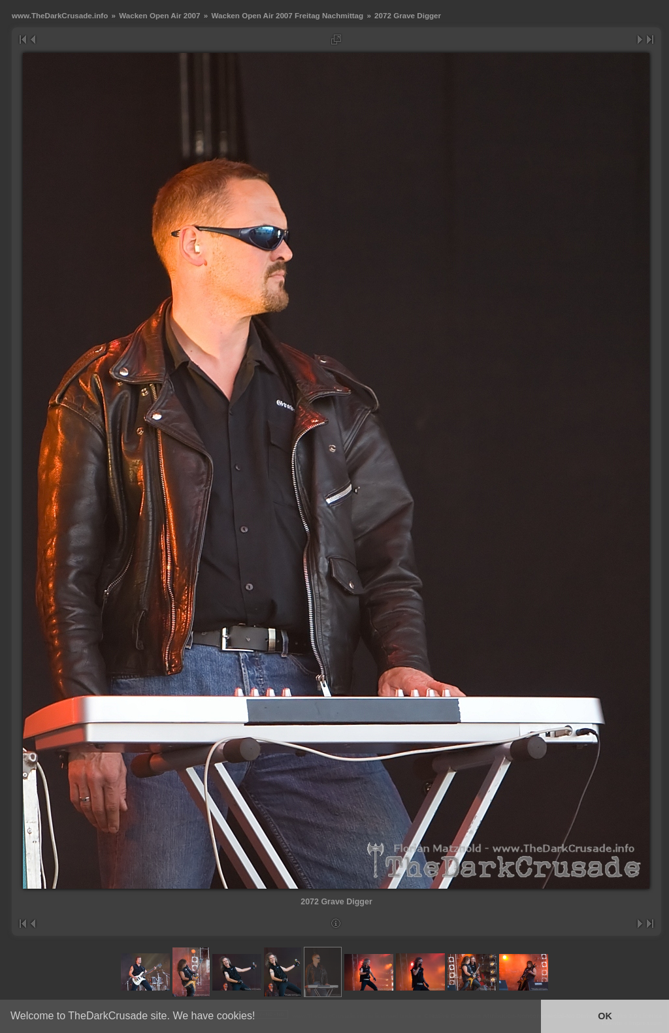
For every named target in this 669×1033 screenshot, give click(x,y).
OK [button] (605, 1016)
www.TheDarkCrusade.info (60, 15)
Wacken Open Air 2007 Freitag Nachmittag (287, 15)
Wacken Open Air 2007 (159, 15)
